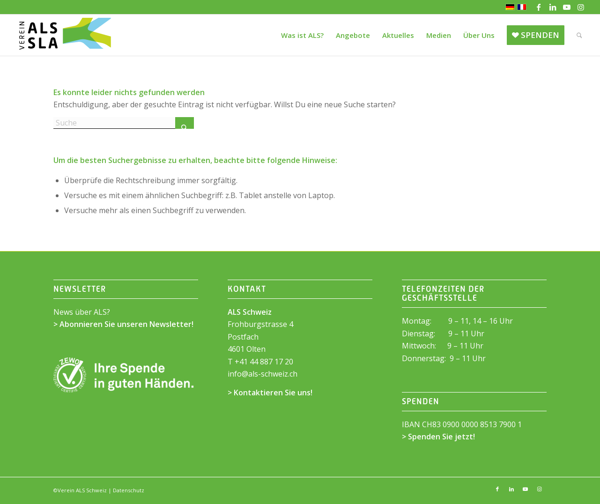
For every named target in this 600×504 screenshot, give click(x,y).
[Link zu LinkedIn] (552, 7)
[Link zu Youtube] (566, 7)
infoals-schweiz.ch (262, 374)
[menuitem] (302, 35)
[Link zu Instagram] (581, 7)
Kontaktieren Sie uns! (273, 392)
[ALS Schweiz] (64, 35)
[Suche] (579, 35)
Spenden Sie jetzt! (441, 436)
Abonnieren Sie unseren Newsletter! (126, 324)
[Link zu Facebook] (538, 7)
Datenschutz (128, 490)
